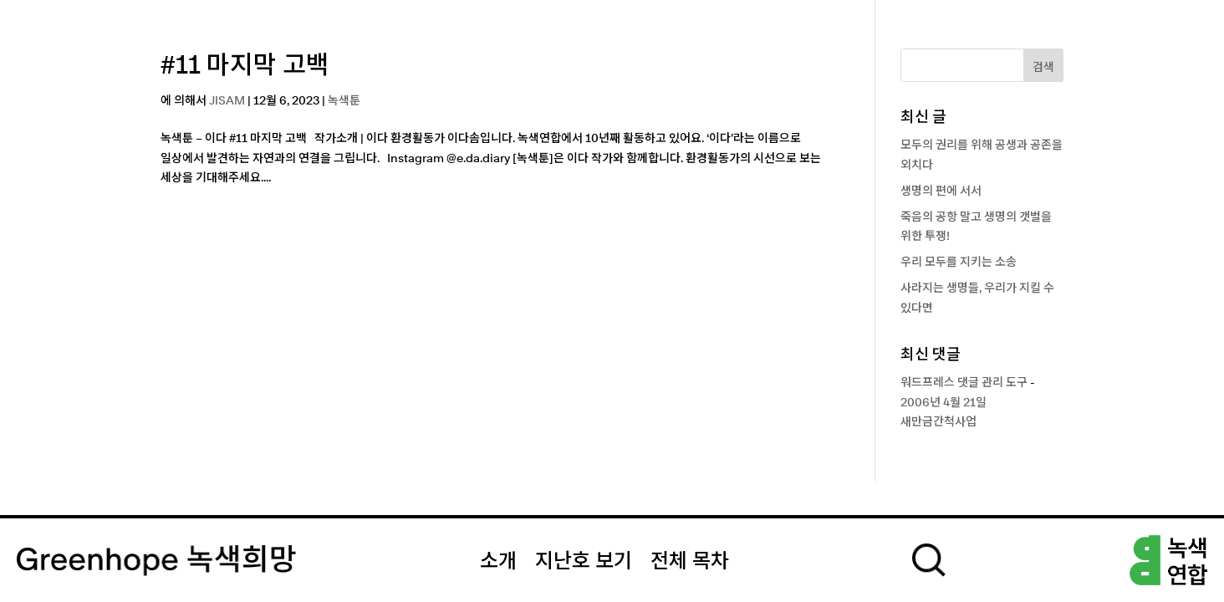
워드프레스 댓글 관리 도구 (964, 383)
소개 (498, 562)
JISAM (227, 101)
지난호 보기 (583, 562)
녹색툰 (344, 101)
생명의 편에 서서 (941, 191)
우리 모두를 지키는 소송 (958, 262)
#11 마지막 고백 (245, 66)
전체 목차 (689, 562)
